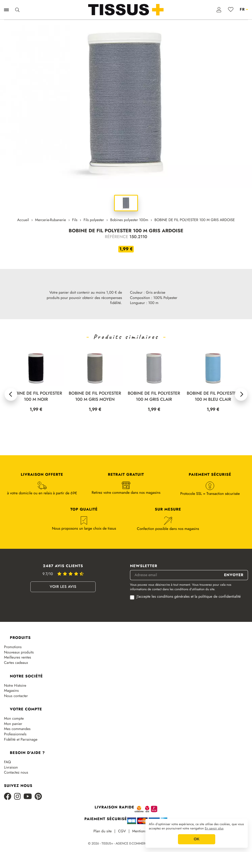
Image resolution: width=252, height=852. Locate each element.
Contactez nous (16, 772)
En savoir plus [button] (214, 828)
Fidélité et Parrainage (20, 739)
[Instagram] (17, 797)
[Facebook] (7, 797)
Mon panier (13, 724)
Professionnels (15, 734)
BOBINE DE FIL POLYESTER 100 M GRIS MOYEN (145, 396)
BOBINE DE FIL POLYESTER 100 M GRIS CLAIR (204, 396)
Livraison (11, 767)
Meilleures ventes (17, 657)
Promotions (13, 647)
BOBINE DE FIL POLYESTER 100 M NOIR (86, 396)
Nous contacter (16, 696)
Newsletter (143, 566)
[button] (11, 394)
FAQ (7, 762)
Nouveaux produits (19, 652)
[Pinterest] (38, 797)
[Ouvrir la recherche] (17, 10)
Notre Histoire (15, 685)
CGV (122, 831)
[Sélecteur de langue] (244, 9)
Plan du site (103, 831)
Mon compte (14, 718)
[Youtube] (27, 797)
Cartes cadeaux (16, 662)
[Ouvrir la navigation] (6, 10)
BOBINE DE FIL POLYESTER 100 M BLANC (27, 396)
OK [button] (197, 839)
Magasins (11, 690)
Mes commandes (17, 729)
